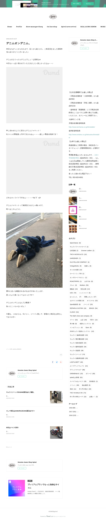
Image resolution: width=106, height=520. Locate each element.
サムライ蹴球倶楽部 (78, 347)
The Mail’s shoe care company (81, 316)
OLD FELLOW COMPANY (79, 262)
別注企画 (85, 289)
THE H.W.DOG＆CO (78, 254)
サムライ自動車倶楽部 (79, 358)
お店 (84, 320)
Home (25, 26)
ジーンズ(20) (9, 349)
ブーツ (74, 320)
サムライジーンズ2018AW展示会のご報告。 (20, 392)
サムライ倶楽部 (76, 350)
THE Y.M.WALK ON (78, 393)
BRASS (93, 308)
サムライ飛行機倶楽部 (79, 339)
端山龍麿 (86, 385)
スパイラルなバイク (78, 381)
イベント (74, 385)
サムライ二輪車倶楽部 (79, 335)
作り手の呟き (85, 389)
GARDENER (75, 258)
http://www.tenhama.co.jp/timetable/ (82, 127)
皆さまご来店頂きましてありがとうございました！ (20, 431)
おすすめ (88, 281)
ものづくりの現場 (77, 300)
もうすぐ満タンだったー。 (87, 198)
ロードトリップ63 (77, 273)
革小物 (73, 323)
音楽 (73, 389)
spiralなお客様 (76, 377)
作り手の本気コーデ (78, 396)
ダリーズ (90, 373)
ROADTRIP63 (76, 281)
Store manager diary (50, 26)
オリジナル (92, 300)
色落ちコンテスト (87, 323)
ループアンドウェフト (79, 366)
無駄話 (74, 289)
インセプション (76, 327)
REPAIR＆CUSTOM (78, 308)
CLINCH (74, 312)
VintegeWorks (75, 266)
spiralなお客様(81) (17, 349)
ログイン (88, 3)
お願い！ (93, 396)
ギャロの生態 (76, 270)
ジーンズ (88, 304)
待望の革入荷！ (84, 216)
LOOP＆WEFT (76, 362)
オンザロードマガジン (78, 277)
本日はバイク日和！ (12, 428)
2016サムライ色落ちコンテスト (82, 331)
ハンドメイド (84, 293)
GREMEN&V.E (76, 373)
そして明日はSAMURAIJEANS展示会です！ (20, 411)
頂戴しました (90, 297)
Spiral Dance (75, 243)
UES (73, 293)
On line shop (68, 26)
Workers (84, 285)
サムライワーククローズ (79, 247)
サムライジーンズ (77, 354)
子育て (94, 320)
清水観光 (93, 381)
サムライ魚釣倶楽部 (78, 343)
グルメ (73, 285)
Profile (35, 26)
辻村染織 (74, 250)
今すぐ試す (76, 3)
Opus (89, 327)
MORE (79, 26)
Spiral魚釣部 (75, 304)
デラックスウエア (77, 370)
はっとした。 (75, 297)
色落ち (87, 266)
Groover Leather (87, 250)
